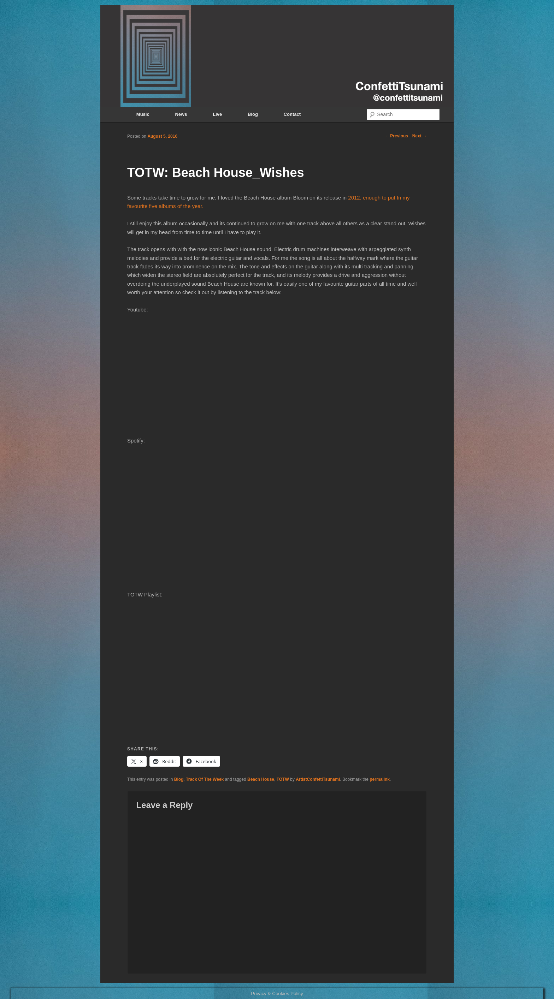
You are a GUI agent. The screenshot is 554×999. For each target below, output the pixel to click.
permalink (380, 779)
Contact (292, 114)
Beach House (260, 779)
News (181, 114)
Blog (253, 114)
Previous (396, 135)
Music (142, 114)
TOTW (283, 779)
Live (217, 114)
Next (419, 135)
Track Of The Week (205, 779)
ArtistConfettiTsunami (318, 779)
